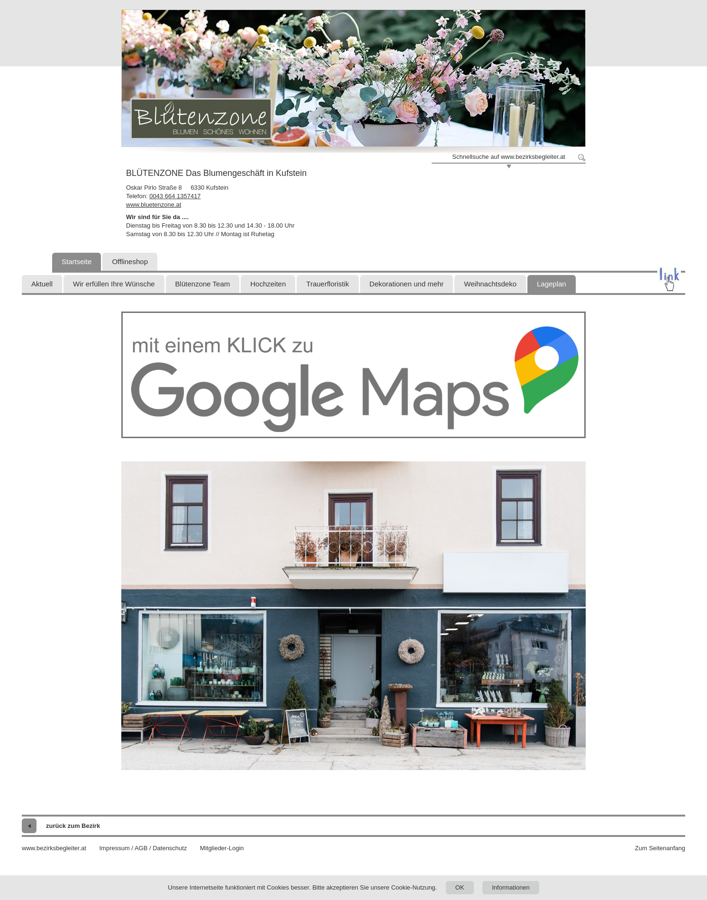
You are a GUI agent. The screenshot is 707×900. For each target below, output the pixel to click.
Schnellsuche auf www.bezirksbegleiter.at (508, 156)
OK (459, 887)
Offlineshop (130, 261)
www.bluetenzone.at (153, 204)
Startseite (76, 261)
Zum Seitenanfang (660, 848)
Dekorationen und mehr (407, 284)
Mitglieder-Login (222, 848)
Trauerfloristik (327, 284)
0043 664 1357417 (174, 196)
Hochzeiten (268, 284)
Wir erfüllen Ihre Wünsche (114, 284)
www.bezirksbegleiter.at (54, 848)
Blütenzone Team (202, 284)
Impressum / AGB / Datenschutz (143, 848)
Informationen (511, 887)
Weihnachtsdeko (490, 284)
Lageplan (551, 284)
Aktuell (42, 284)
